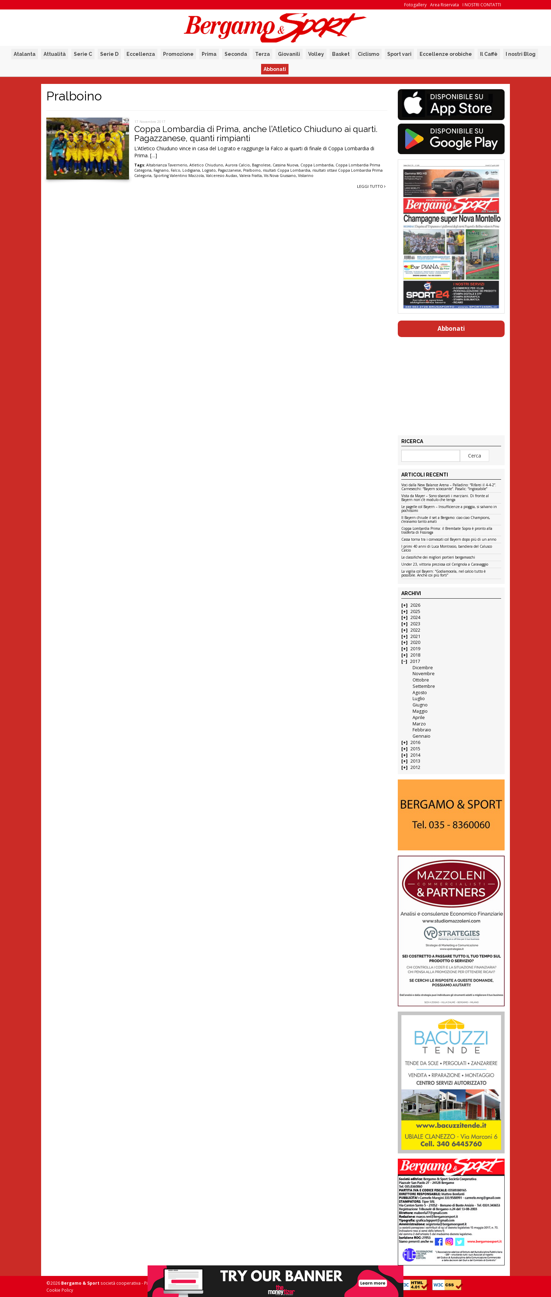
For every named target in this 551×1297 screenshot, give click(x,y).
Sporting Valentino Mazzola (179, 175)
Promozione (178, 54)
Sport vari (399, 54)
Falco (175, 170)
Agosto (420, 693)
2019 (415, 649)
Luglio (419, 699)
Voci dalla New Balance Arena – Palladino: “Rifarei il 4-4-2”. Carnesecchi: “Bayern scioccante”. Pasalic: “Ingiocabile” (448, 487)
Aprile (419, 717)
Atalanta (24, 54)
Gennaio (421, 736)
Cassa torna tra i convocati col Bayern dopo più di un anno (448, 540)
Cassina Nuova (285, 165)
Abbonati (275, 69)
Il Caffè (489, 54)
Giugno (420, 705)
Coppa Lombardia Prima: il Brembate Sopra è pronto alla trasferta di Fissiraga (446, 531)
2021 (415, 636)
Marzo (419, 724)
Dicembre (423, 668)
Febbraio (422, 730)
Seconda (236, 54)
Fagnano (161, 170)
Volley (316, 54)
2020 (415, 642)
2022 (415, 630)
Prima (209, 54)
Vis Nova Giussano (280, 175)
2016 (415, 742)
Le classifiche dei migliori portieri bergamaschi (438, 557)
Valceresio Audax (221, 175)
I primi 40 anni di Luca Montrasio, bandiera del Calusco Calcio (446, 549)
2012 (415, 767)
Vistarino (305, 175)
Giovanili (289, 54)
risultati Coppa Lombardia (286, 170)
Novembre (424, 674)
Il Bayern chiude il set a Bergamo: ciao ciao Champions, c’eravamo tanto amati (445, 520)
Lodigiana (191, 170)
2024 (415, 617)
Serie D (109, 54)
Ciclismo (368, 54)
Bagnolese (261, 165)
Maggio (420, 711)
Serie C (83, 54)
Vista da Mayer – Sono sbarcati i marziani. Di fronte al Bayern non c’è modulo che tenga (445, 498)
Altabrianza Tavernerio (166, 165)
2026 (415, 605)
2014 (415, 755)
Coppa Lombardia (316, 165)
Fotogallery (415, 5)
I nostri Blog (521, 54)
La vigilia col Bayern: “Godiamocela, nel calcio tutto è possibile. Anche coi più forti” (443, 574)
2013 (415, 761)
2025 (415, 611)
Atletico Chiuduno (206, 165)
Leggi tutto (371, 186)
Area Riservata (444, 5)
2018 (415, 655)
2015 (415, 749)
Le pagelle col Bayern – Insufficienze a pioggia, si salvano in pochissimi (449, 509)
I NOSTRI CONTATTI (481, 5)
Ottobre (421, 680)
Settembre (424, 686)
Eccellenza (141, 54)
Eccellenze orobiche (446, 54)
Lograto (209, 170)
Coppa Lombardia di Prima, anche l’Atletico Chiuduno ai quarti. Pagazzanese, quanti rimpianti (255, 133)
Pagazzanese (229, 170)
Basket (341, 54)
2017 (415, 661)
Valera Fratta (250, 175)
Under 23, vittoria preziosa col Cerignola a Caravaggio (444, 564)
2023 (415, 624)
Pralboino (252, 170)
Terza (262, 54)
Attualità (55, 54)
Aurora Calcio (237, 165)
